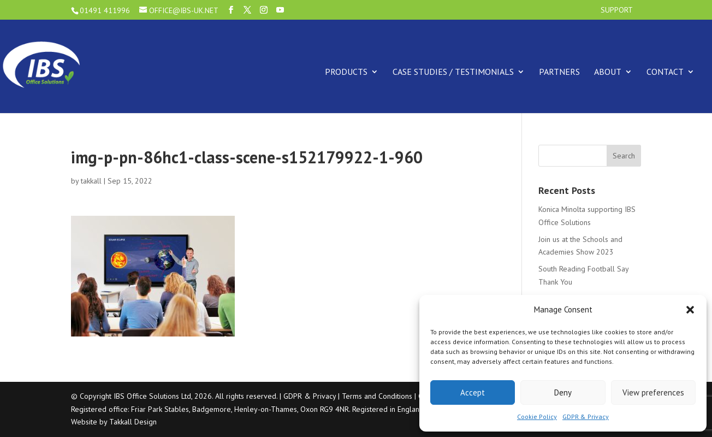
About (607, 71)
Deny (563, 392)
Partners (559, 71)
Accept (472, 392)
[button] (690, 309)
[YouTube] (280, 10)
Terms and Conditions (377, 396)
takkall (91, 181)
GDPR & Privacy (585, 416)
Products (346, 71)
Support (617, 10)
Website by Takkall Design (114, 422)
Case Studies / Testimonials (453, 71)
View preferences (653, 392)
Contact (665, 71)
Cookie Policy (537, 416)
